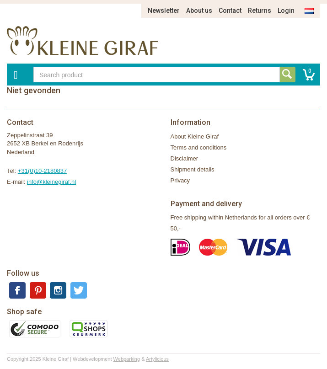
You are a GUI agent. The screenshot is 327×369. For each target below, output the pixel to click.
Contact (230, 10)
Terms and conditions (199, 147)
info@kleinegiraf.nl (51, 181)
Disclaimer (184, 158)
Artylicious (157, 359)
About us (199, 10)
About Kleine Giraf (195, 136)
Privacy (180, 180)
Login (286, 10)
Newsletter (164, 10)
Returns (259, 10)
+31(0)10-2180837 (42, 170)
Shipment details (192, 169)
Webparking (126, 359)
